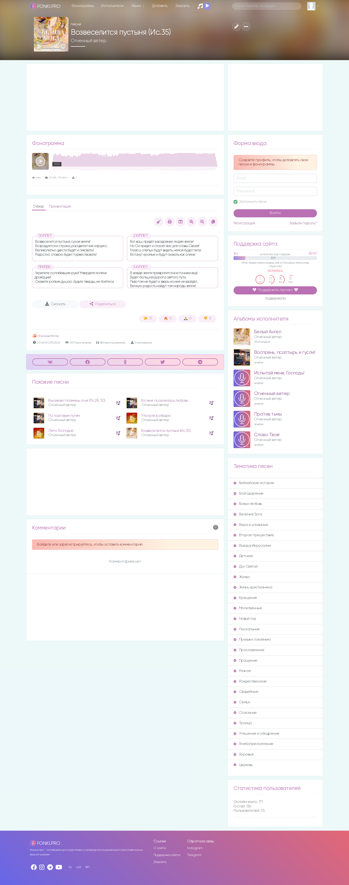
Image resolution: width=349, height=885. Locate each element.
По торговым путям (64, 415)
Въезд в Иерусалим (252, 545)
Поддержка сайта (166, 855)
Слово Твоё (267, 434)
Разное (242, 671)
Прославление (249, 650)
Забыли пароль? (303, 223)
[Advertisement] (125, 97)
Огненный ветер (88, 40)
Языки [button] (136, 6)
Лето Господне (61, 431)
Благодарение (249, 493)
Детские (243, 556)
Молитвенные (248, 608)
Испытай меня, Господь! (279, 373)
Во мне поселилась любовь (164, 400)
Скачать (55, 304)
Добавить (160, 6)
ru (70, 867)
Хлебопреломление (253, 744)
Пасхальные (247, 629)
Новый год (245, 618)
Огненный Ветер (45, 336)
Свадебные (246, 691)
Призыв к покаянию (252, 639)
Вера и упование (251, 525)
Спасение (245, 713)
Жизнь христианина (253, 587)
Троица (243, 723)
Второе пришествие (254, 535)
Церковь (243, 765)
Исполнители (112, 6)
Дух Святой (246, 566)
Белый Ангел (267, 331)
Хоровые (244, 754)
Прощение (245, 660)
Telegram (194, 855)
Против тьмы (268, 414)
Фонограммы (82, 6)
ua (78, 867)
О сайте (159, 848)
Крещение (245, 598)
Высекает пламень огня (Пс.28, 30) (76, 400)
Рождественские (250, 681)
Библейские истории (254, 483)
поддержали (275, 299)
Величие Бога (248, 514)
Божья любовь (248, 504)
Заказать (182, 6)
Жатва (242, 577)
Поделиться (102, 304)
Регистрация (244, 223)
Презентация (60, 206)
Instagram (195, 848)
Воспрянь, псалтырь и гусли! (284, 352)
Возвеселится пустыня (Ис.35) (166, 431)
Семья (242, 702)
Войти (275, 213)
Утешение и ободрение (256, 733)
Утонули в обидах (155, 415)
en (87, 867)
